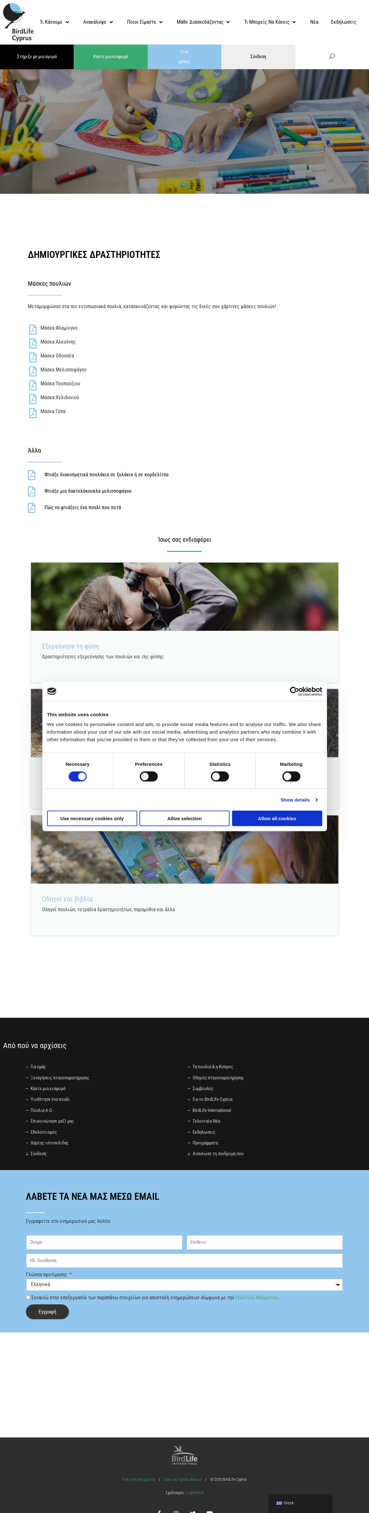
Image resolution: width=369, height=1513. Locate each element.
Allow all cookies (277, 818)
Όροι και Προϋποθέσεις (183, 1478)
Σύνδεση (258, 56)
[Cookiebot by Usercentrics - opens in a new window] (294, 691)
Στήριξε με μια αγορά (37, 56)
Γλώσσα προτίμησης (47, 1274)
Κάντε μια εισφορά (110, 56)
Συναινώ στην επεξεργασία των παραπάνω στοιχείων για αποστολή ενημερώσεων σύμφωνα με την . (155, 1297)
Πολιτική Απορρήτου (257, 1297)
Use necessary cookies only (92, 818)
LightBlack (195, 1492)
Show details (295, 799)
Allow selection (184, 818)
